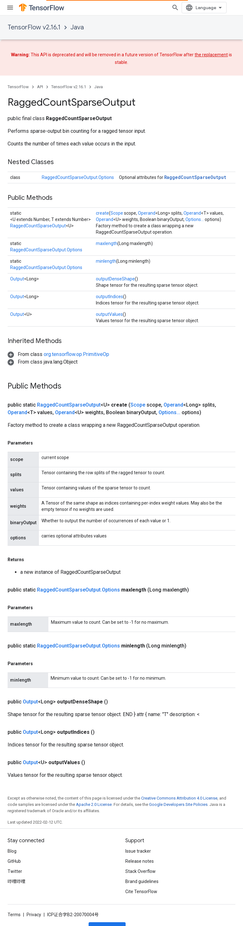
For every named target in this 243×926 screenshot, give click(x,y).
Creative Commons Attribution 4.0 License (179, 778)
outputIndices (109, 296)
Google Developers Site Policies (178, 784)
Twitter (15, 864)
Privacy (34, 907)
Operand (146, 213)
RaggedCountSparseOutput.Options (78, 177)
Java (77, 27)
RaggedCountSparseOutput (195, 177)
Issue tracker (138, 844)
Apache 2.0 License (94, 784)
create (102, 213)
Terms (14, 907)
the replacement (211, 54)
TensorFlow (18, 86)
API (40, 86)
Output (17, 278)
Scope (116, 213)
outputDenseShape (115, 278)
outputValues (109, 314)
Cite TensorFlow (141, 884)
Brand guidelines (142, 874)
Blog (12, 844)
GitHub (14, 854)
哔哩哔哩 (16, 874)
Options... (194, 219)
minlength (106, 261)
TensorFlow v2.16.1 (34, 27)
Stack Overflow (140, 864)
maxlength (106, 243)
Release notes (139, 854)
